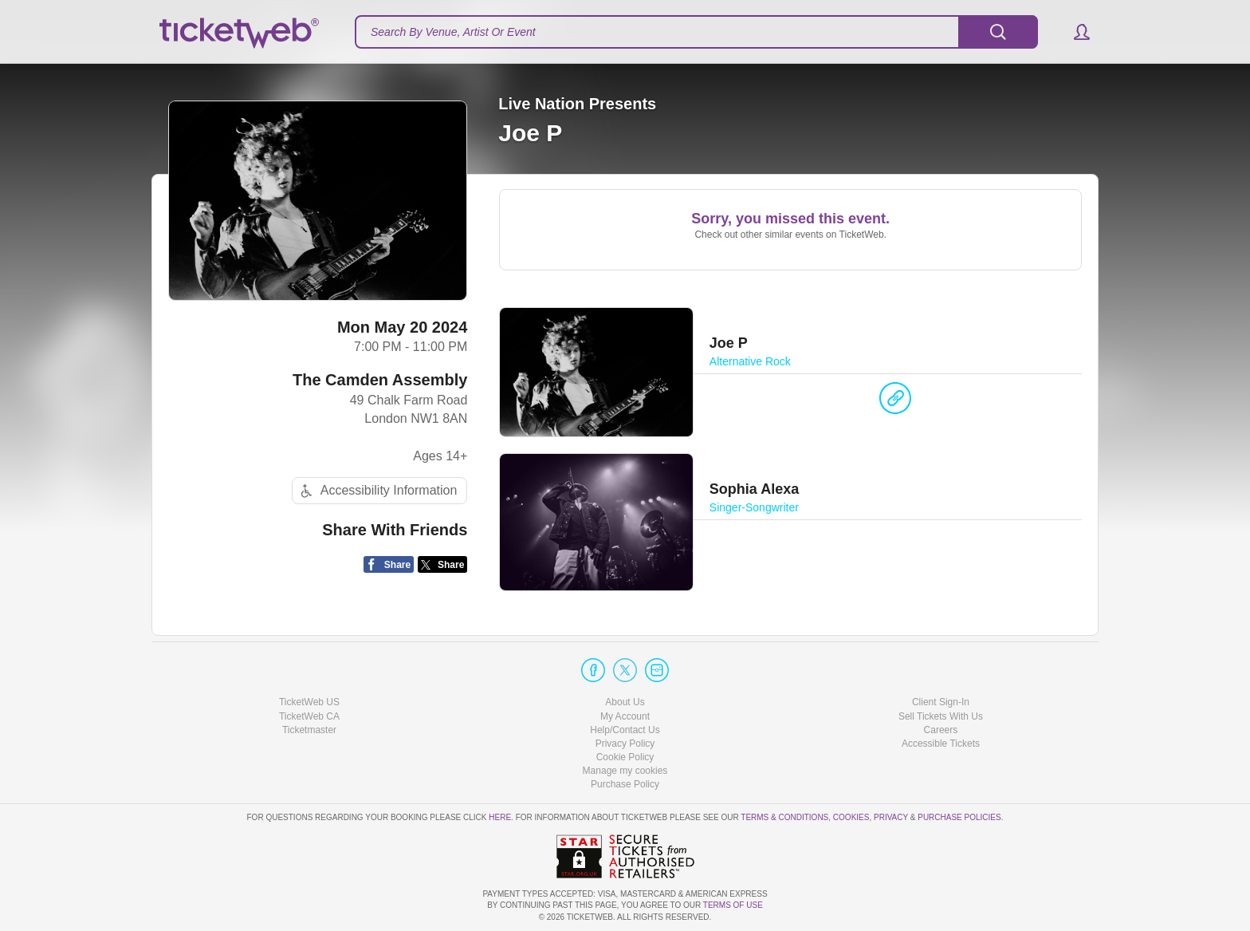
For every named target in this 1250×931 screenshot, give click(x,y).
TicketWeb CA (309, 716)
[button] (1074, 32)
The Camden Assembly (380, 380)
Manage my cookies (625, 770)
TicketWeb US (309, 702)
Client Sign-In (940, 702)
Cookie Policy (625, 757)
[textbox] (696, 32)
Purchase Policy (625, 784)
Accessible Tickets (941, 743)
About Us (624, 702)
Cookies (851, 817)
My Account (625, 716)
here (500, 817)
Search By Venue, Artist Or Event (453, 32)
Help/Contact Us (624, 730)
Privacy (891, 817)
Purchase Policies (959, 817)
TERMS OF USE (733, 905)
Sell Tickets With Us (940, 716)
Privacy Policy (625, 743)
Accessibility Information (377, 491)
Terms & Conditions (784, 817)
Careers (941, 730)
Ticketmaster (309, 730)
